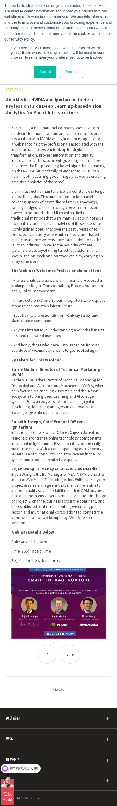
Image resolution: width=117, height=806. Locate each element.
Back (58, 689)
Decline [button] (71, 72)
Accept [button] (45, 72)
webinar (20, 144)
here (55, 560)
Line (70, 654)
